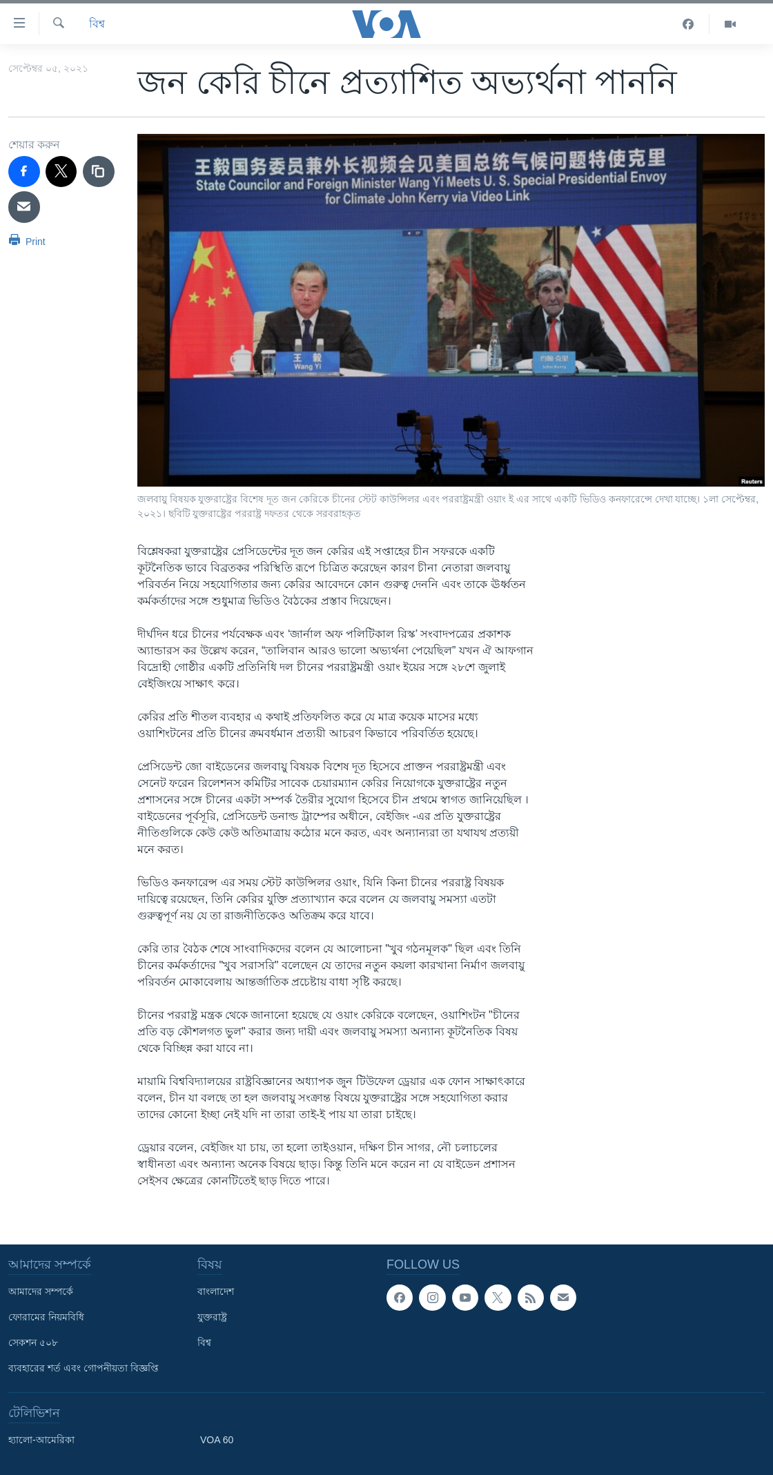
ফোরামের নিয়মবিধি (46, 1316)
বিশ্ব (97, 24)
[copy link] (99, 172)
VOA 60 (216, 1439)
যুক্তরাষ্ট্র (212, 1316)
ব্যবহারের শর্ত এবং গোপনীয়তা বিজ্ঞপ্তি (83, 1368)
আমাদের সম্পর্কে (40, 1291)
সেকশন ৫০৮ (33, 1342)
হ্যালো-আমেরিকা (41, 1439)
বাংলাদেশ (215, 1291)
